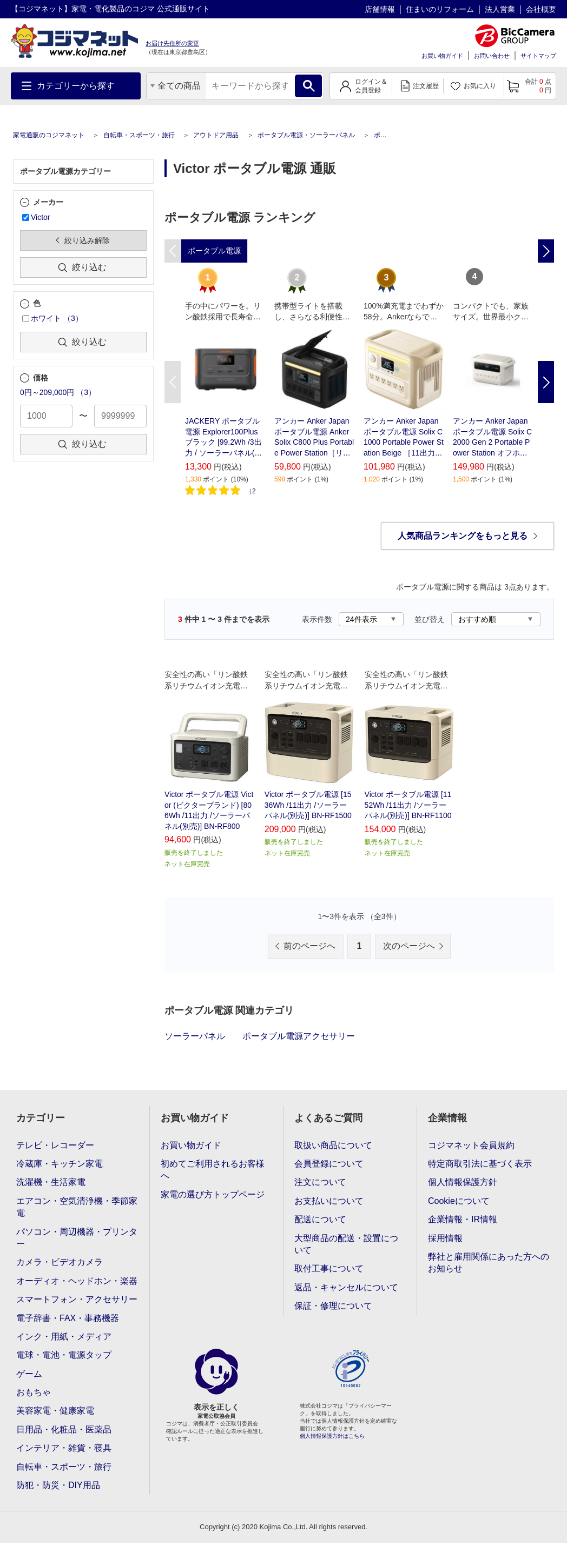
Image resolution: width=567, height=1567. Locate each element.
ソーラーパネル (194, 1036)
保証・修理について (333, 1305)
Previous (172, 382)
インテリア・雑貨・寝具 (63, 1447)
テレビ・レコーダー (55, 1145)
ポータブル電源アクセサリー (298, 1036)
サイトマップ (538, 55)
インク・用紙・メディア (63, 1336)
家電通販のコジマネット (48, 135)
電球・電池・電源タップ (63, 1355)
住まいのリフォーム (440, 9)
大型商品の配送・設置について (346, 1244)
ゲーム (29, 1373)
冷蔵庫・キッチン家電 (59, 1163)
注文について (320, 1182)
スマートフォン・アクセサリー (76, 1299)
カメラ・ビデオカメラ (59, 1262)
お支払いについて (329, 1201)
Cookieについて (459, 1201)
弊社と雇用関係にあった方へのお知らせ (488, 1262)
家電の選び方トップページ (213, 1194)
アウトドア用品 (216, 135)
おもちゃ (33, 1392)
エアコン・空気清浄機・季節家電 (76, 1206)
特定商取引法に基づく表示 (480, 1163)
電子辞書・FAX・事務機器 (67, 1318)
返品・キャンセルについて (346, 1287)
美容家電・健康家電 (55, 1410)
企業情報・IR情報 (462, 1219)
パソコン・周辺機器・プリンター (76, 1237)
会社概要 (541, 9)
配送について (320, 1219)
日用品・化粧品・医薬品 (63, 1429)
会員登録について (329, 1163)
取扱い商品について (333, 1145)
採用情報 (445, 1238)
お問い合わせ (492, 55)
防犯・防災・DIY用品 (58, 1485)
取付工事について (329, 1268)
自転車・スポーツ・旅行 (139, 135)
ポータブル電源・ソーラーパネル (306, 135)
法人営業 (500, 9)
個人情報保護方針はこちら (332, 1436)
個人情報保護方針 (462, 1182)
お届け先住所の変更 (172, 43)
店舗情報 (380, 9)
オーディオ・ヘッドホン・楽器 (76, 1280)
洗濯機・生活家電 (50, 1182)
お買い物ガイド (442, 55)
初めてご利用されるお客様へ (213, 1169)
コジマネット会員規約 (471, 1145)
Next (546, 382)
